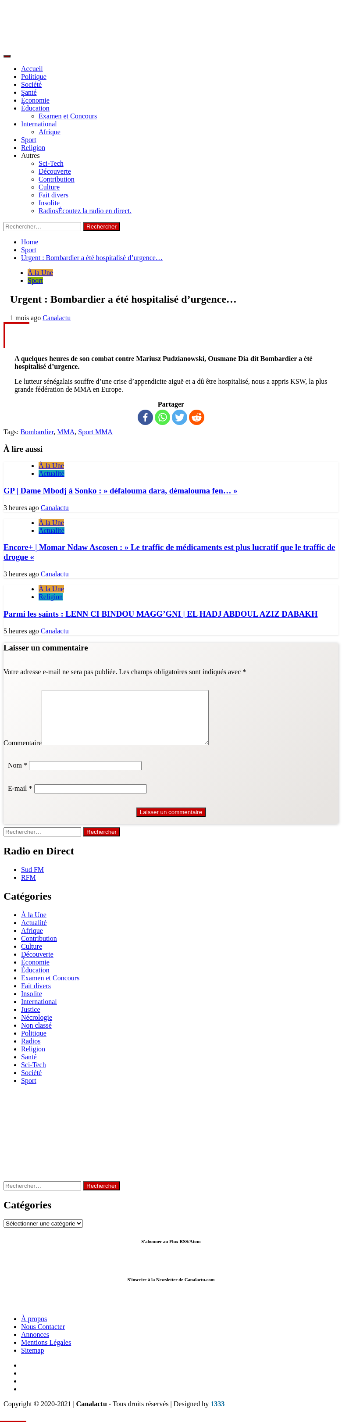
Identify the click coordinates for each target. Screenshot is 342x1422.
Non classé (36, 1036)
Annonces (35, 1345)
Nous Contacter (43, 1337)
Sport (28, 139)
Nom (17, 775)
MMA (66, 432)
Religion (33, 147)
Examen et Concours (68, 116)
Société (31, 84)
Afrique (50, 132)
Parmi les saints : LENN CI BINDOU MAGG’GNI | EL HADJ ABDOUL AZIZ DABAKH (160, 613)
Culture (49, 187)
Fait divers (53, 195)
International (39, 124)
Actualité (51, 473)
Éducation (35, 108)
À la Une (40, 272)
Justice (30, 1020)
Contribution (57, 179)
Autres (30, 155)
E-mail (20, 799)
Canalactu (57, 318)
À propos (34, 1329)
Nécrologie (36, 1028)
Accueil (32, 68)
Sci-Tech (51, 163)
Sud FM (32, 880)
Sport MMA (95, 432)
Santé (29, 92)
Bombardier (36, 432)
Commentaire (23, 753)
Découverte (55, 171)
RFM (28, 888)
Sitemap (32, 1361)
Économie (35, 100)
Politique (33, 76)
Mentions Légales (46, 1353)
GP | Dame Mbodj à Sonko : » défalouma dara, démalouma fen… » (121, 490)
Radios (85, 210)
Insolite (49, 203)
